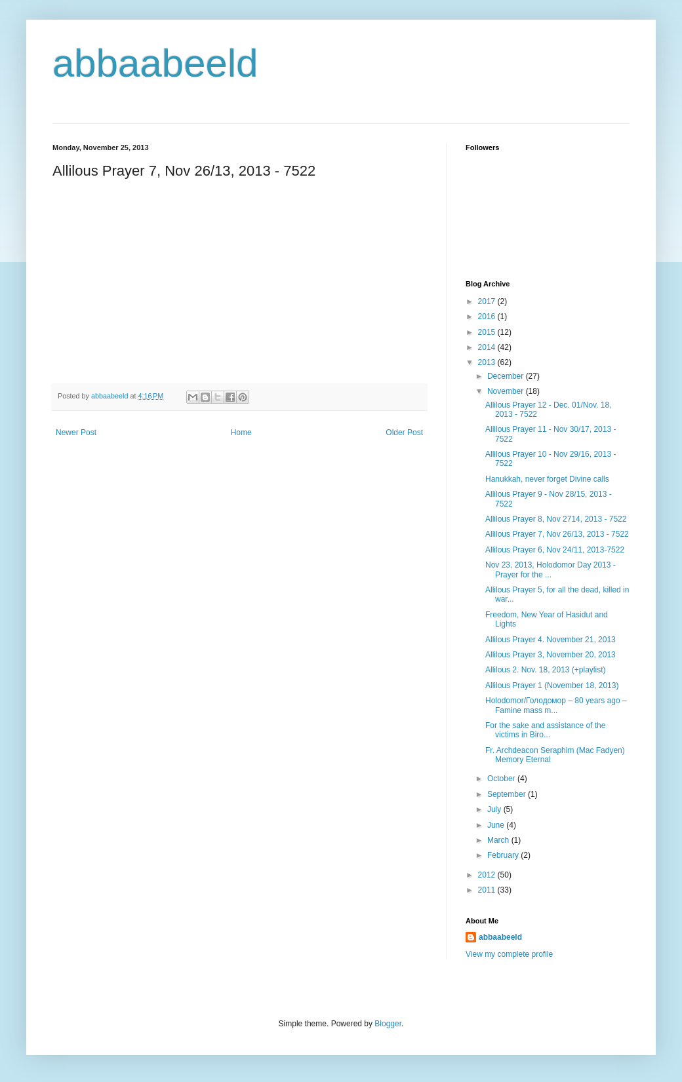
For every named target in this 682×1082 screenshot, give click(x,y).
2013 (488, 362)
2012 (488, 874)
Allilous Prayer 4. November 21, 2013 (550, 639)
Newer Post (76, 432)
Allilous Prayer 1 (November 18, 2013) (551, 685)
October (502, 778)
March (499, 840)
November (506, 391)
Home (241, 432)
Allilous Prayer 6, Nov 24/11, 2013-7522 (554, 549)
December (506, 376)
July (495, 809)
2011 (488, 890)
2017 (488, 301)
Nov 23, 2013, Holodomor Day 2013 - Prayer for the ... (550, 569)
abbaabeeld (155, 63)
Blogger (387, 1023)
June (496, 825)
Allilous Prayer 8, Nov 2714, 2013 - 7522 (555, 519)
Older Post (404, 432)
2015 (488, 332)
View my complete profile (509, 954)
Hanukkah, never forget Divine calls (547, 479)
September (507, 794)
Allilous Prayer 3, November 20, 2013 (550, 654)
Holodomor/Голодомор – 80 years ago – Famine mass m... (556, 705)
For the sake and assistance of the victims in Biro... (545, 730)
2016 (488, 316)
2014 (488, 347)
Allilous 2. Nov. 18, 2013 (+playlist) (545, 669)
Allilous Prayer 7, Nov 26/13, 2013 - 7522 (557, 534)
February (504, 855)
